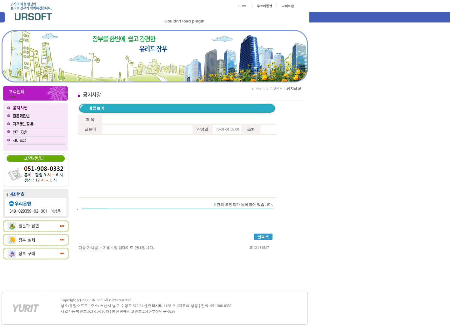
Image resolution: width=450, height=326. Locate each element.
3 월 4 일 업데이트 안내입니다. (128, 247)
